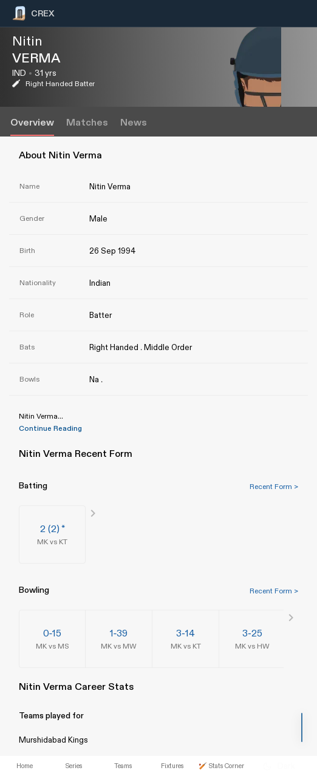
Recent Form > (274, 486)
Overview (32, 122)
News (133, 122)
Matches (87, 122)
